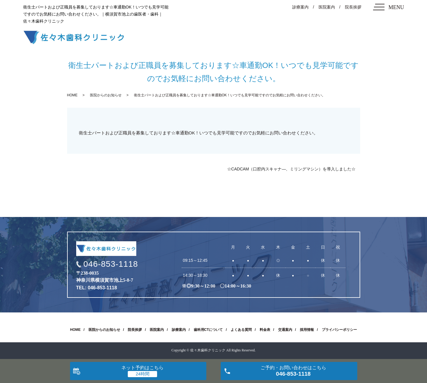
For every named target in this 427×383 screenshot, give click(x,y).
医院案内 (327, 7)
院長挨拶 (353, 7)
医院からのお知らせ (106, 95)
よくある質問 (241, 330)
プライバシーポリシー (339, 330)
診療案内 (300, 7)
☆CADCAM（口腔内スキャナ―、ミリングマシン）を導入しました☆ (291, 169)
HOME (72, 95)
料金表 (265, 330)
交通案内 (285, 330)
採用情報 (307, 330)
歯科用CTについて (208, 330)
